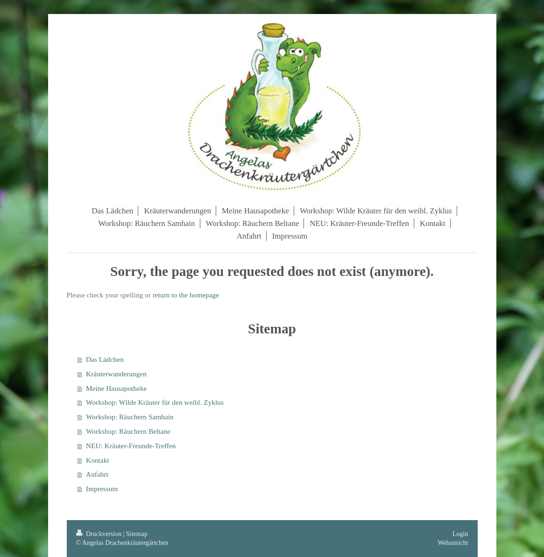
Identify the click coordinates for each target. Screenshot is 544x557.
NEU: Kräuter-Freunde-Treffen (131, 446)
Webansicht (453, 542)
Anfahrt (97, 474)
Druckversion (99, 533)
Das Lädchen (105, 359)
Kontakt (97, 460)
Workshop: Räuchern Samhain (130, 417)
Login (460, 533)
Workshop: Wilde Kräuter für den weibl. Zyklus (155, 402)
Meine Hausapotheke (116, 388)
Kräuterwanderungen (116, 374)
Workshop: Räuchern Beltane (128, 431)
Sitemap (137, 533)
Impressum (102, 489)
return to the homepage (186, 295)
